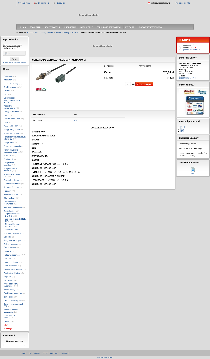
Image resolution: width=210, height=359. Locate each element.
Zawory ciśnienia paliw (12, 300)
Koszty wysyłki (50, 353)
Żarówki (7, 321)
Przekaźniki (8, 159)
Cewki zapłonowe (10, 87)
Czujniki (7, 91)
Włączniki (7, 277)
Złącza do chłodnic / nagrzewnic (11, 311)
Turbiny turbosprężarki (12, 255)
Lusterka (7, 115)
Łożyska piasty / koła (12, 119)
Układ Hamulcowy (11, 262)
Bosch (182, 127)
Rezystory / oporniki (11, 187)
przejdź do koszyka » (191, 50)
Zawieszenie (9, 297)
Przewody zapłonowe (12, 184)
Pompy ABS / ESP (11, 126)
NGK (76, 120)
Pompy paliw (9, 143)
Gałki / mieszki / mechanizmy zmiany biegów (12, 100)
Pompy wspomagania (12, 146)
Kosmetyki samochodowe (9, 107)
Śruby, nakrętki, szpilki (12, 240)
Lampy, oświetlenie (11, 112)
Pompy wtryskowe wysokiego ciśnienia (11, 151)
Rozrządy (7, 191)
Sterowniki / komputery (13, 208)
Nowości (7, 325)
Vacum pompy (9, 290)
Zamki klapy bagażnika (13, 293)
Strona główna (24, 3)
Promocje (8, 329)
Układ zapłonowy (10, 266)
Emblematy (8, 76)
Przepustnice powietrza (9, 164)
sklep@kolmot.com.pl (187, 78)
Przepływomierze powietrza (10, 170)
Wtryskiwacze (9, 280)
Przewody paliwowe (11, 180)
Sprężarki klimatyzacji (12, 233)
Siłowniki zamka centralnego (10, 203)
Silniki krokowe (9, 198)
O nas (23, 353)
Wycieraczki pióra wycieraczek (11, 285)
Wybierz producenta (14, 341)
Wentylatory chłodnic (12, 273)
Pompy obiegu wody (12, 130)
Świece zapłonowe (11, 244)
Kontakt (65, 353)
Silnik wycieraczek (11, 195)
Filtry (6, 94)
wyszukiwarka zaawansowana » (14, 62)
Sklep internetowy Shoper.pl (105, 357)
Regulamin (34, 353)
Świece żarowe (10, 248)
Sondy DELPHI (11, 229)
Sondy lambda (9, 211)
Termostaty (8, 251)
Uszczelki (7, 259)
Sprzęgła (7, 237)
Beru (182, 129)
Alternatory (8, 80)
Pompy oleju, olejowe (12, 133)
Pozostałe (8, 156)
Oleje (6, 122)
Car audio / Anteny (11, 84)
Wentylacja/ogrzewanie (13, 269)
